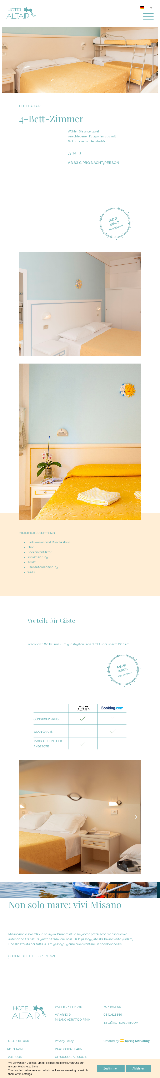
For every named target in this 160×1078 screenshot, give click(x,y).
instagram (14, 1049)
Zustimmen (111, 1068)
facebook (14, 1057)
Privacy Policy (64, 1041)
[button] (68, 870)
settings (27, 1074)
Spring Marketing (137, 1041)
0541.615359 (113, 1014)
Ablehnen (138, 1068)
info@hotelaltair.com (121, 1022)
